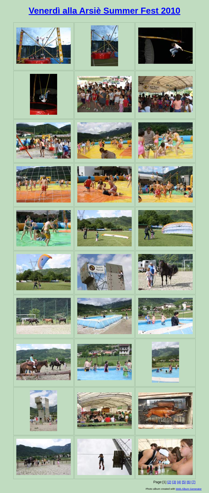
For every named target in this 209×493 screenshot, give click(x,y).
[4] (179, 482)
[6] (188, 482)
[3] (174, 482)
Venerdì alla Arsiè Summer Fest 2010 (104, 11)
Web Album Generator (189, 488)
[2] (169, 482)
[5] (184, 482)
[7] (193, 482)
